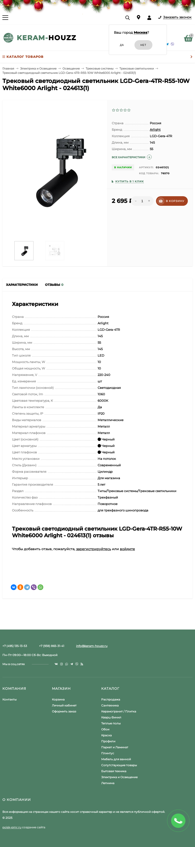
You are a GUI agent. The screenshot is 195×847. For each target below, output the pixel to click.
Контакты (9, 699)
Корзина (58, 699)
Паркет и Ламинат (114, 747)
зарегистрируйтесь (93, 549)
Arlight (155, 129)
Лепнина (107, 783)
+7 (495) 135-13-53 (14, 646)
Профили (108, 741)
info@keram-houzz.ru (91, 646)
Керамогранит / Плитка (118, 711)
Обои (105, 729)
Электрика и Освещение (119, 777)
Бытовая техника (113, 771)
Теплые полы (111, 723)
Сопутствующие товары (119, 765)
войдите (127, 549)
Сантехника (110, 705)
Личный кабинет (64, 705)
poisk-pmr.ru (11, 827)
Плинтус (107, 753)
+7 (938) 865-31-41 (51, 646)
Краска (106, 735)
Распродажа (110, 699)
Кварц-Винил (111, 717)
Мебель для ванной (116, 759)
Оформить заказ (64, 711)
